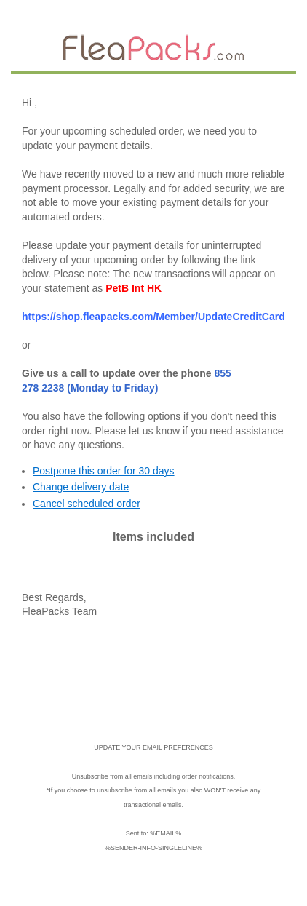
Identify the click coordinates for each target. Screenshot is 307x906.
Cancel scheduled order (86, 503)
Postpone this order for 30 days (104, 471)
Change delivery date (81, 487)
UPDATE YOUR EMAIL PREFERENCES (153, 747)
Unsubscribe (90, 776)
